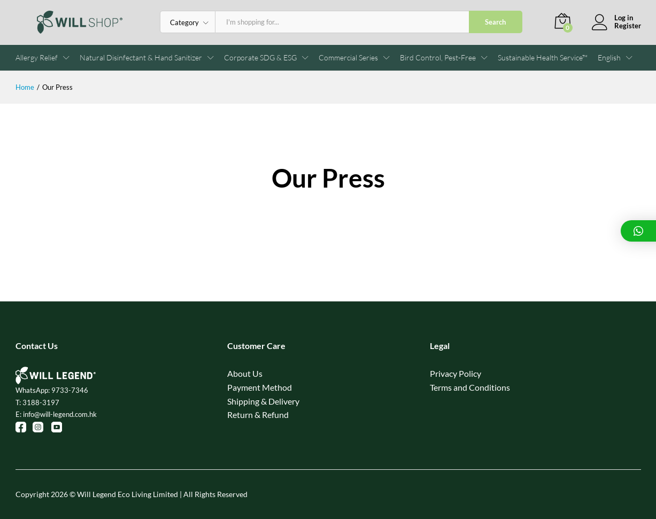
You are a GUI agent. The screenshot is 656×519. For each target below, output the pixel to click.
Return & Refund (258, 414)
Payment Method (259, 387)
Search (495, 22)
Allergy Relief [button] (37, 57)
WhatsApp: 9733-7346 (52, 390)
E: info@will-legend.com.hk (56, 414)
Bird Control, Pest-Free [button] (438, 57)
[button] (609, 57)
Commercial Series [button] (348, 57)
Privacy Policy (455, 373)
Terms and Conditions (470, 387)
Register (627, 26)
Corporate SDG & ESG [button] (260, 57)
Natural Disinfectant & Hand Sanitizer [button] (141, 57)
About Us (245, 373)
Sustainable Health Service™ (543, 57)
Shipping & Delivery (263, 401)
